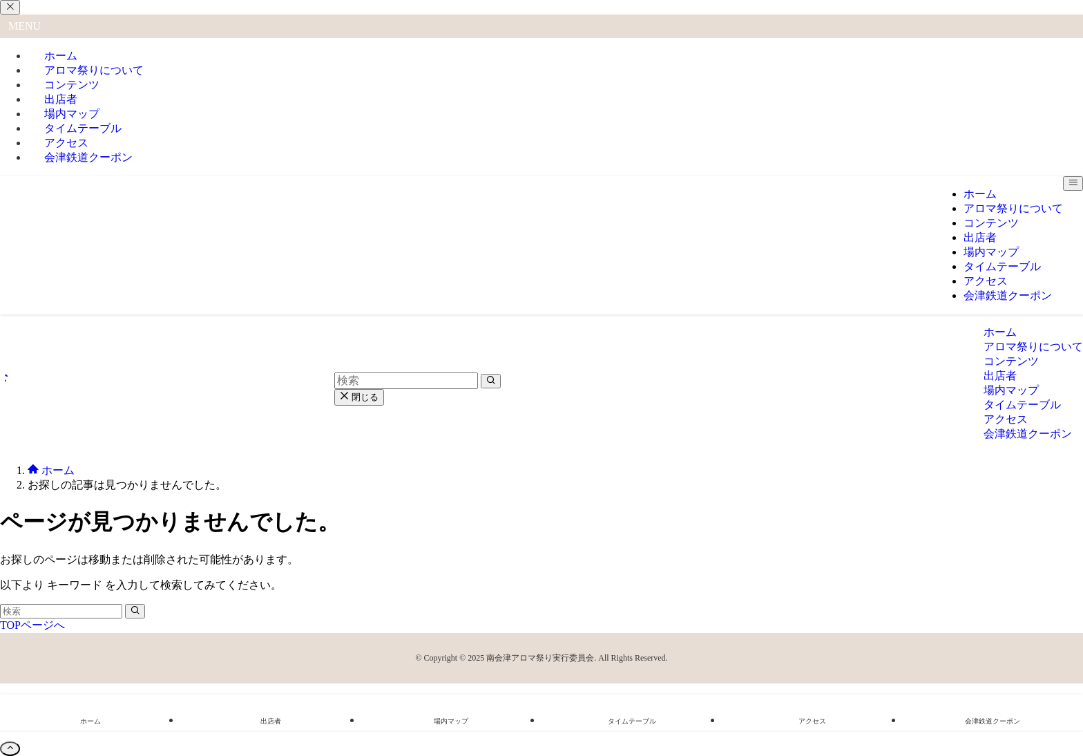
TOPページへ (32, 625)
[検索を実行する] (135, 611)
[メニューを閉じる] (10, 7)
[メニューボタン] (1073, 183)
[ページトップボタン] (10, 748)
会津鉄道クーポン (88, 157)
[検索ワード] (61, 611)
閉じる (359, 397)
